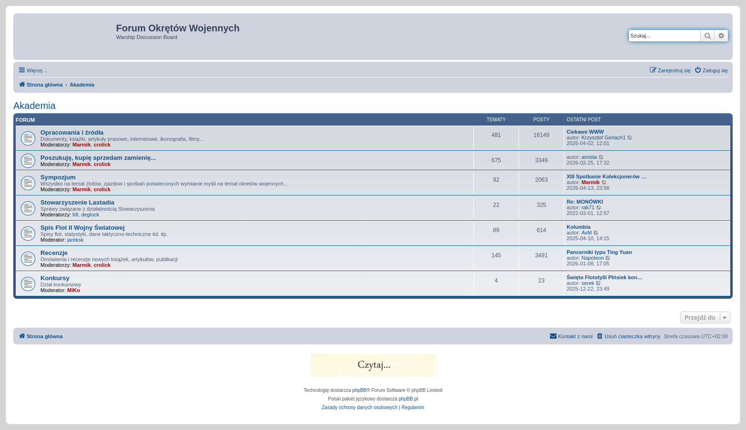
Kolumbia (578, 227)
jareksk (75, 240)
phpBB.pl (408, 398)
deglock (90, 214)
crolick (102, 144)
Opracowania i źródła (72, 132)
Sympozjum (58, 177)
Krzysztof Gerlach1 (603, 137)
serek (587, 283)
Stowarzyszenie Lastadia (77, 202)
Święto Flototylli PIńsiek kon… (605, 277)
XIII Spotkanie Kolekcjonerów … (606, 176)
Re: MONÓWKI (585, 202)
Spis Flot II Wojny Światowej (82, 227)
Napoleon (592, 258)
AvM (586, 232)
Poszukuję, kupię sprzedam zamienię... (98, 157)
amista (589, 157)
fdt (75, 214)
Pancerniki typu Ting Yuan (599, 252)
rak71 (588, 207)
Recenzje (54, 252)
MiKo (73, 290)
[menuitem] (711, 70)
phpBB (360, 390)
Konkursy (54, 278)
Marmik (81, 144)
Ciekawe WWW (585, 132)
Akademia (34, 105)
